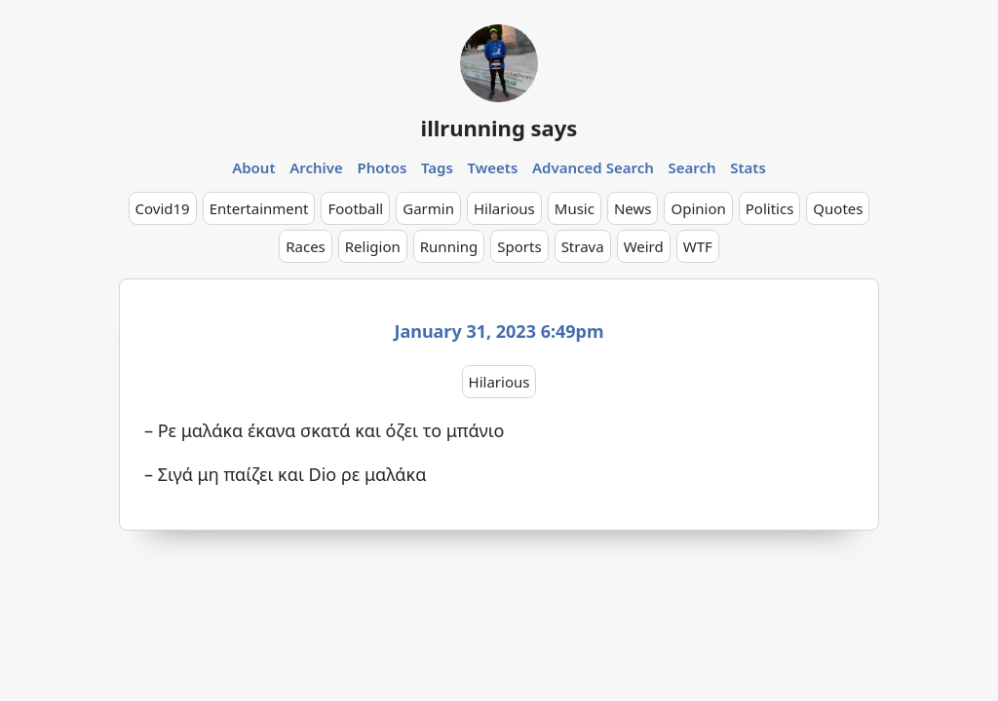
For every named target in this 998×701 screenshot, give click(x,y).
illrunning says (499, 127)
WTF (697, 246)
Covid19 (162, 208)
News (633, 208)
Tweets (493, 167)
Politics (770, 208)
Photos (382, 167)
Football (355, 208)
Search (691, 167)
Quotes (838, 208)
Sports (519, 246)
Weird (644, 246)
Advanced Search (593, 167)
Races (306, 246)
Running (449, 246)
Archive (316, 167)
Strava (582, 246)
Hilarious (504, 208)
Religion (373, 246)
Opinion (698, 208)
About (253, 167)
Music (575, 208)
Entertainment (259, 208)
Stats (748, 167)
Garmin (428, 208)
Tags (437, 167)
